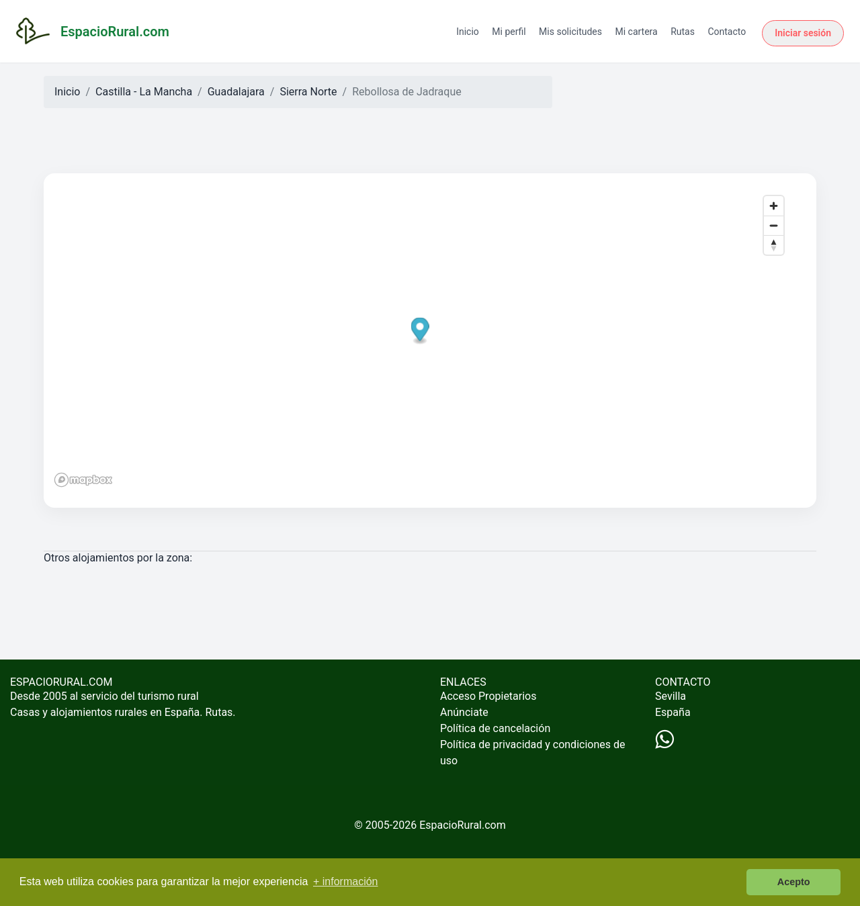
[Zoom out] (773, 225)
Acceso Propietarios (488, 696)
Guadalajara (236, 91)
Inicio (467, 31)
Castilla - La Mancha (143, 91)
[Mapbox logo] (83, 480)
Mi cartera (636, 31)
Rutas (683, 31)
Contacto (726, 31)
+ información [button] (345, 881)
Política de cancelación (495, 728)
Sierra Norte (308, 91)
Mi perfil (508, 31)
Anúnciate (464, 712)
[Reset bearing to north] (773, 245)
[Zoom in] (773, 206)
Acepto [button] (793, 881)
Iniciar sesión (803, 33)
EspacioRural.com (462, 825)
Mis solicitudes (570, 31)
